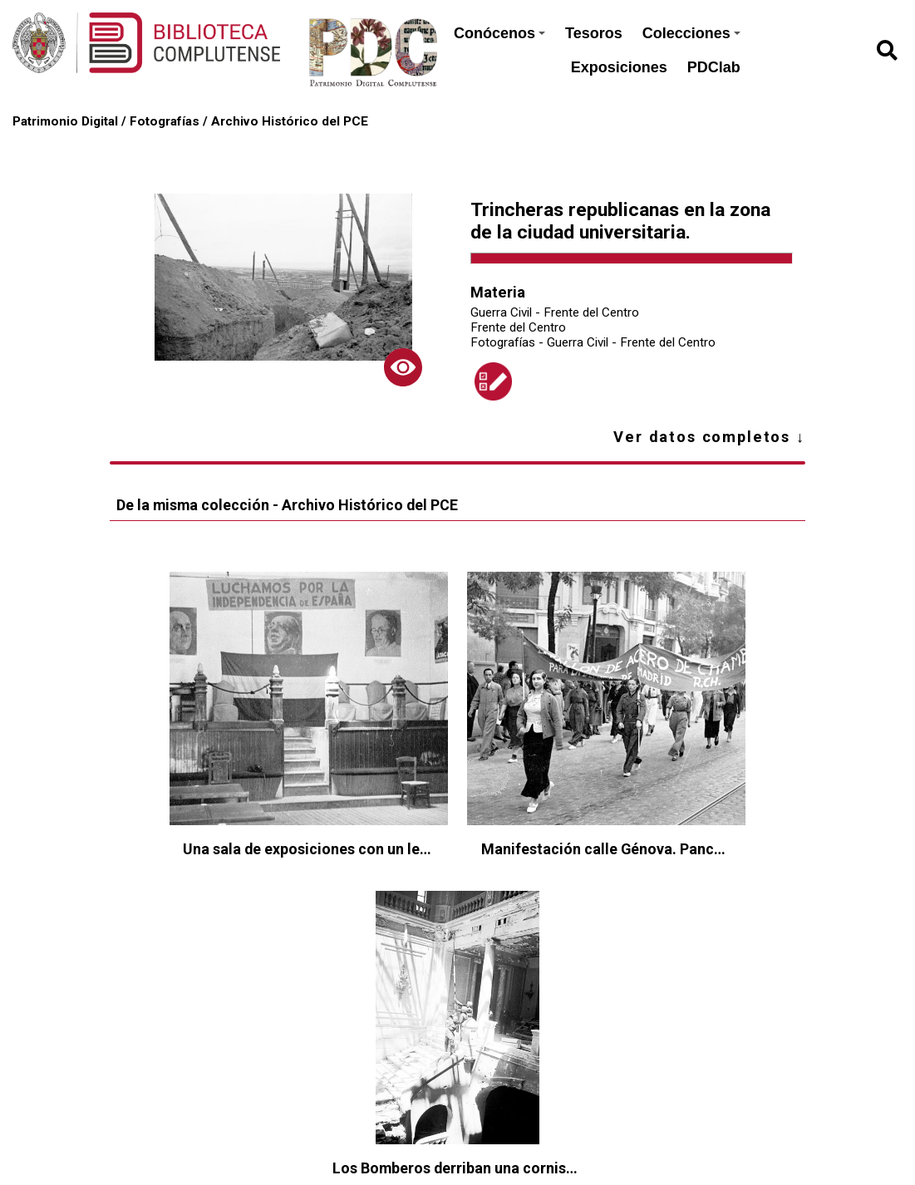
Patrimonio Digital (65, 121)
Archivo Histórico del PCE (289, 121)
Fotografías (164, 121)
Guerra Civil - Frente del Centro (554, 312)
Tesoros (593, 33)
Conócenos (499, 33)
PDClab (713, 67)
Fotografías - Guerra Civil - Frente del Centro (593, 342)
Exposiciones (619, 67)
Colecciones (691, 33)
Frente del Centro (518, 327)
